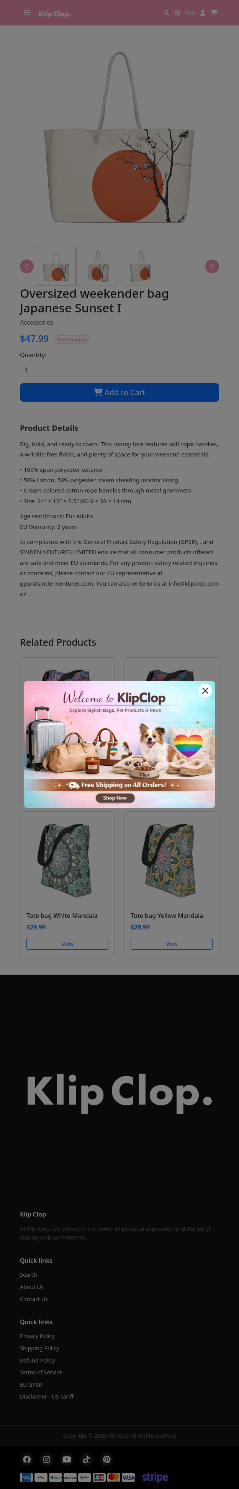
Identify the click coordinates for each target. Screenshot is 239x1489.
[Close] (205, 691)
